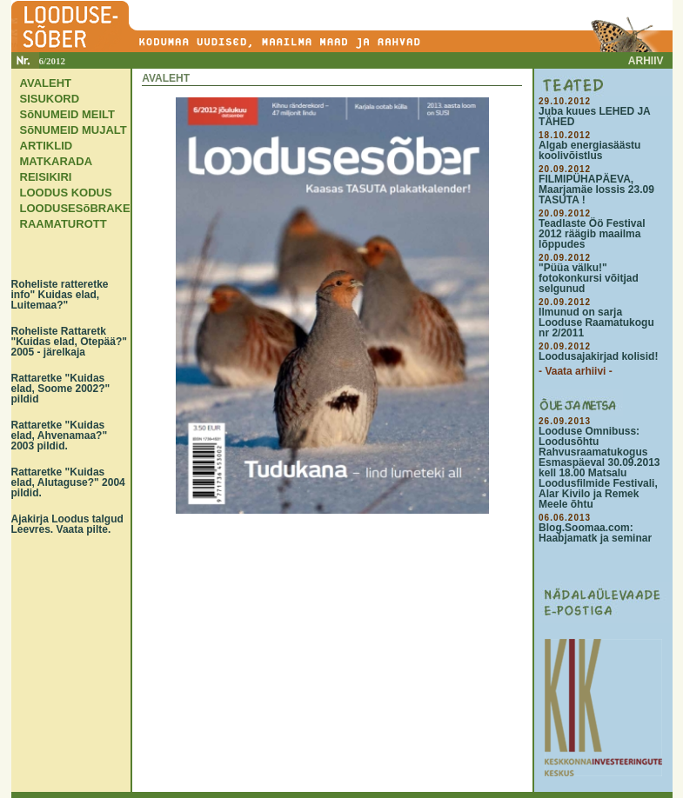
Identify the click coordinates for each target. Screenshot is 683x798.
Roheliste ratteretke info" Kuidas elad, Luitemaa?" (60, 294)
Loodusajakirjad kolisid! (598, 356)
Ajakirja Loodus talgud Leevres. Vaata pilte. (67, 524)
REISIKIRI (46, 176)
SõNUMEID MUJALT (73, 129)
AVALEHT (45, 83)
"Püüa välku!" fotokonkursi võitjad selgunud (589, 278)
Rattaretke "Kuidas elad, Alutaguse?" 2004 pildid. (68, 482)
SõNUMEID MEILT (68, 114)
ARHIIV (646, 61)
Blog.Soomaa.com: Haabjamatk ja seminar (595, 533)
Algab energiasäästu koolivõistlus (589, 150)
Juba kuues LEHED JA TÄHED (594, 116)
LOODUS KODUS (66, 192)
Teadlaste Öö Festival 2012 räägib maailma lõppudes (592, 233)
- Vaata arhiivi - (576, 371)
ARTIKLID (46, 145)
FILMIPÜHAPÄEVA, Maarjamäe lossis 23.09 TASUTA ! (596, 189)
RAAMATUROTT (63, 223)
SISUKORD (50, 98)
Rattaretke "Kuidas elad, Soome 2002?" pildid (60, 388)
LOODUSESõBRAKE (75, 208)
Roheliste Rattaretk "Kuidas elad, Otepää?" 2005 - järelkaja (69, 341)
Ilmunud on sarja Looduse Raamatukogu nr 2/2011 (596, 322)
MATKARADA (56, 161)
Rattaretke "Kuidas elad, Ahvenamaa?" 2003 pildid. (59, 435)
